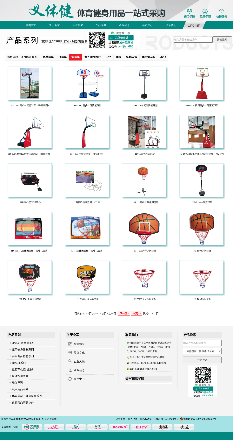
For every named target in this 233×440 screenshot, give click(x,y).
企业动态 (79, 370)
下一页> (124, 313)
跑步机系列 (19, 362)
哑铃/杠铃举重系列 (23, 343)
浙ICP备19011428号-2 (166, 419)
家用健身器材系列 (23, 349)
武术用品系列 (20, 389)
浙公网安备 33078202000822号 (198, 419)
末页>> (137, 313)
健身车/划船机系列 (23, 369)
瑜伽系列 (17, 382)
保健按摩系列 (20, 376)
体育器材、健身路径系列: (22, 57)
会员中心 (79, 379)
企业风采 (79, 361)
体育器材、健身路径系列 (27, 395)
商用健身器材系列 (23, 356)
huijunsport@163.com (146, 368)
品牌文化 (79, 352)
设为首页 (120, 419)
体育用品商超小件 (23, 402)
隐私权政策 (146, 419)
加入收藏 (132, 419)
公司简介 (79, 344)
